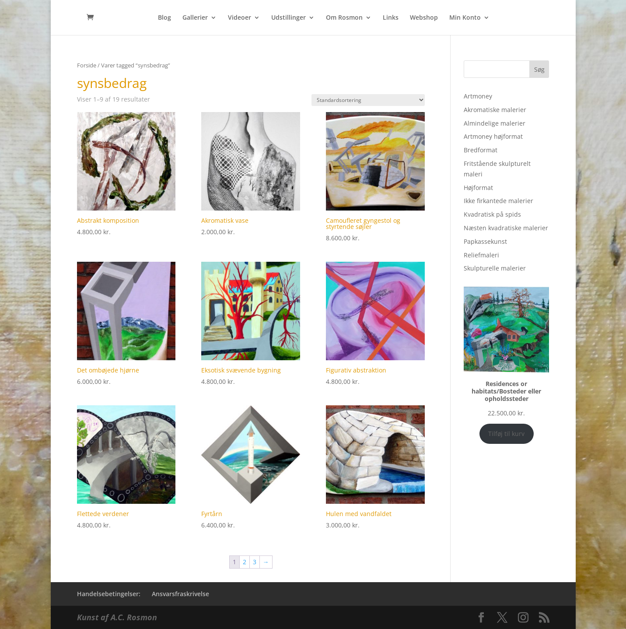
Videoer (239, 17)
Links (391, 17)
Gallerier (195, 17)
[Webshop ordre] (368, 100)
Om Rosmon (344, 17)
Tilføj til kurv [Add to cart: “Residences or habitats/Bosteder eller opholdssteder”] (506, 433)
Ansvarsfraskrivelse (180, 594)
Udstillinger (288, 17)
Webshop (424, 17)
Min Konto (465, 17)
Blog (164, 17)
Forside (86, 65)
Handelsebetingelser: (108, 594)
